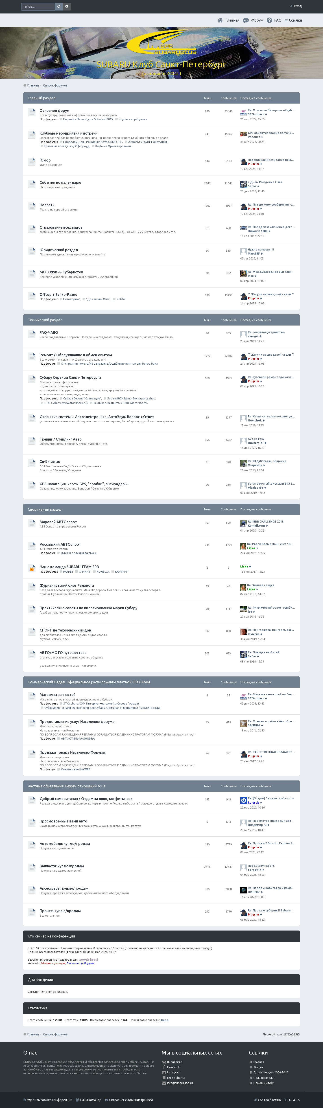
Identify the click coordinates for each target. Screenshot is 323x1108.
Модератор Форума (80, 963)
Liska (251, 548)
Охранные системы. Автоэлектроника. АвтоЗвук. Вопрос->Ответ (97, 417)
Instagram (173, 1072)
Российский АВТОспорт (60, 544)
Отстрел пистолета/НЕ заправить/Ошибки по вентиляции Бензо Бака (109, 363)
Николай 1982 (257, 231)
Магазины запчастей (58, 695)
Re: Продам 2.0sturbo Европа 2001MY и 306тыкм (271, 843)
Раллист (254, 136)
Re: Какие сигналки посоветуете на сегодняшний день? (271, 416)
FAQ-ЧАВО (49, 332)
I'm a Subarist (176, 1077)
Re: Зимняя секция (260, 585)
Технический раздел (45, 320)
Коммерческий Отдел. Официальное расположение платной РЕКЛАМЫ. (89, 682)
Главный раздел (41, 98)
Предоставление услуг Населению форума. (77, 722)
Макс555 (254, 253)
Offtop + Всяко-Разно (58, 295)
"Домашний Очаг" (98, 299)
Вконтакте (174, 1062)
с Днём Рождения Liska (265, 182)
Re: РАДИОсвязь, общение (267, 461)
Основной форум (55, 111)
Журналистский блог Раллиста (67, 585)
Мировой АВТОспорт (58, 522)
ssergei (253, 336)
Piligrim (253, 163)
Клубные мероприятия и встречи (68, 133)
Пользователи (263, 1077)
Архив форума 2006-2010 (270, 1072)
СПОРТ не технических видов (65, 630)
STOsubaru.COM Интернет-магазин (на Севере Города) (101, 703)
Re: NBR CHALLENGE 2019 (265, 521)
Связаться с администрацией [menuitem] (131, 1100)
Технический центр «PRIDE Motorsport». (120, 402)
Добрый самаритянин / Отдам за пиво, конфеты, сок (86, 799)
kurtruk (253, 802)
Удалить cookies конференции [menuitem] (49, 1100)
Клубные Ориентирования (113, 146)
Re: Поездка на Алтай (263, 652)
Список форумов (55, 1034)
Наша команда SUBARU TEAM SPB (69, 567)
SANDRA (254, 725)
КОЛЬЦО (103, 571)
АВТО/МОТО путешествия (63, 653)
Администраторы (52, 963)
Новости (47, 205)
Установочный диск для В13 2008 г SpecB (271, 483)
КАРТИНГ (121, 571)
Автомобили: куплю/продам (65, 844)
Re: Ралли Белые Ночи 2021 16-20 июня (271, 543)
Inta (251, 275)
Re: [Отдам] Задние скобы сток (271, 798)
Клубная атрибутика (133, 119)
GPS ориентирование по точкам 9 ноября (271, 132)
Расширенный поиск (67, 7)
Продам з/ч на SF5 (261, 865)
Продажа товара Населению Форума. (73, 752)
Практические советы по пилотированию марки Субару (88, 608)
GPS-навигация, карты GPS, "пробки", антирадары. (84, 484)
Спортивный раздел (45, 509)
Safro (252, 186)
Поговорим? (71, 299)
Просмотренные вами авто (63, 821)
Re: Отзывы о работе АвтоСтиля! (271, 721)
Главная (232, 20)
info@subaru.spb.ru (180, 1082)
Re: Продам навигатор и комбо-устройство (271, 887)
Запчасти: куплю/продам (62, 866)
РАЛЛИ (68, 571)
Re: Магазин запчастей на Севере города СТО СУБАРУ (271, 694)
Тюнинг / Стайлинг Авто (61, 439)
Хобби (121, 299)
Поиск (59, 7)
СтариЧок (255, 465)
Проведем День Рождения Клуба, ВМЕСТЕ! (92, 141)
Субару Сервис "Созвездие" (82, 398)
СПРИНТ (85, 571)
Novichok (255, 420)
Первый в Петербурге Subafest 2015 (88, 119)
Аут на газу (256, 438)
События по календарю (60, 182)
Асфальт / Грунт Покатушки (147, 141)
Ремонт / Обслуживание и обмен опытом (76, 355)
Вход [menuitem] (298, 6)
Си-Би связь (50, 461)
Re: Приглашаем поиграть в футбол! (271, 629)
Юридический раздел (59, 250)
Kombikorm (256, 525)
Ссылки (295, 20)
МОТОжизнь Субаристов (61, 272)
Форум (258, 1067)
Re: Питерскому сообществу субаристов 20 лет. (271, 204)
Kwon (164, 1020)
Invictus (253, 634)
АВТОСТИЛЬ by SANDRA (78, 738)
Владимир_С (257, 824)
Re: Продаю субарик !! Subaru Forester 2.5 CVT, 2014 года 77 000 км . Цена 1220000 (271, 910)
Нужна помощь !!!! (261, 249)
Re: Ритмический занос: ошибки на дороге (271, 607)
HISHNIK (254, 892)
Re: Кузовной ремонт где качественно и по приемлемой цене (271, 377)
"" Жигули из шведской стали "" (271, 294)
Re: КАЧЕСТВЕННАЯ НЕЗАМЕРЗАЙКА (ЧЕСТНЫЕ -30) (271, 751)
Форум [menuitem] (257, 20)
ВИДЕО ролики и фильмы (78, 552)
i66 (250, 611)
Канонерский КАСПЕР (75, 769)
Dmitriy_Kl (255, 442)
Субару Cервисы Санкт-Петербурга (70, 377)
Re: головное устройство (266, 332)
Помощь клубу (263, 1082)
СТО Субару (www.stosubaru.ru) (65, 402)
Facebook (173, 1067)
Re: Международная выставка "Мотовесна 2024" (271, 271)
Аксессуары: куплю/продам (64, 888)
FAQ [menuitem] (278, 20)
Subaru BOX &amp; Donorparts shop (131, 398)
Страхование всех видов (61, 227)
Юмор (45, 160)
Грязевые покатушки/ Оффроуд (66, 146)
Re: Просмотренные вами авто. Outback (271, 820)
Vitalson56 (255, 487)
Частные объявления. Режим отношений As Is (66, 786)
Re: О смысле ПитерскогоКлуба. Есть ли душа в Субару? (271, 110)
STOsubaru (256, 114)
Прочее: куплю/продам (60, 911)
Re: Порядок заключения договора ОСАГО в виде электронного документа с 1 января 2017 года (271, 226)
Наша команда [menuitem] (90, 1100)
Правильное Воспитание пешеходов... (271, 159)
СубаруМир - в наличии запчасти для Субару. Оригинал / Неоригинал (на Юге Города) (102, 707)
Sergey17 (254, 869)
